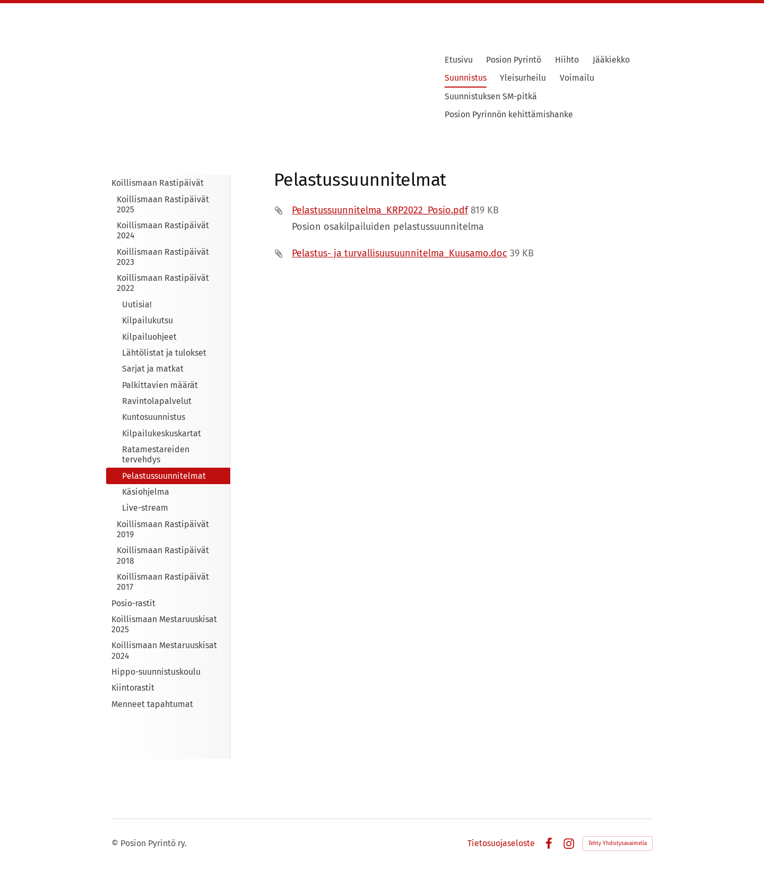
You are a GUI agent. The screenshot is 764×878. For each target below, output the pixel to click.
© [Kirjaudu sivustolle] (115, 843)
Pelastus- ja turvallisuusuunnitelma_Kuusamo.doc (399, 253)
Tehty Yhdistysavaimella (617, 843)
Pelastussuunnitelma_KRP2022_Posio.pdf (380, 210)
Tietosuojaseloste (501, 843)
